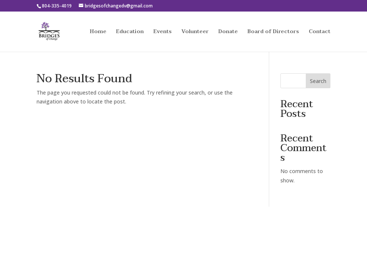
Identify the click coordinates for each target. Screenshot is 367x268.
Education (130, 32)
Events (162, 32)
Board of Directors (273, 32)
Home (98, 32)
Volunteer (195, 32)
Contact (319, 32)
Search (318, 80)
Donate (228, 32)
